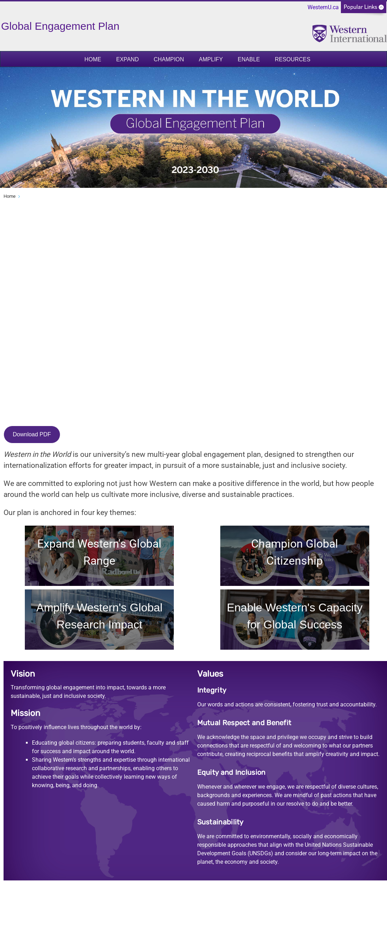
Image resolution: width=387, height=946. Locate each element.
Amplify (211, 59)
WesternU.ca (323, 7)
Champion (169, 59)
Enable (249, 59)
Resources (292, 59)
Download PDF (32, 434)
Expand (127, 59)
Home (92, 59)
